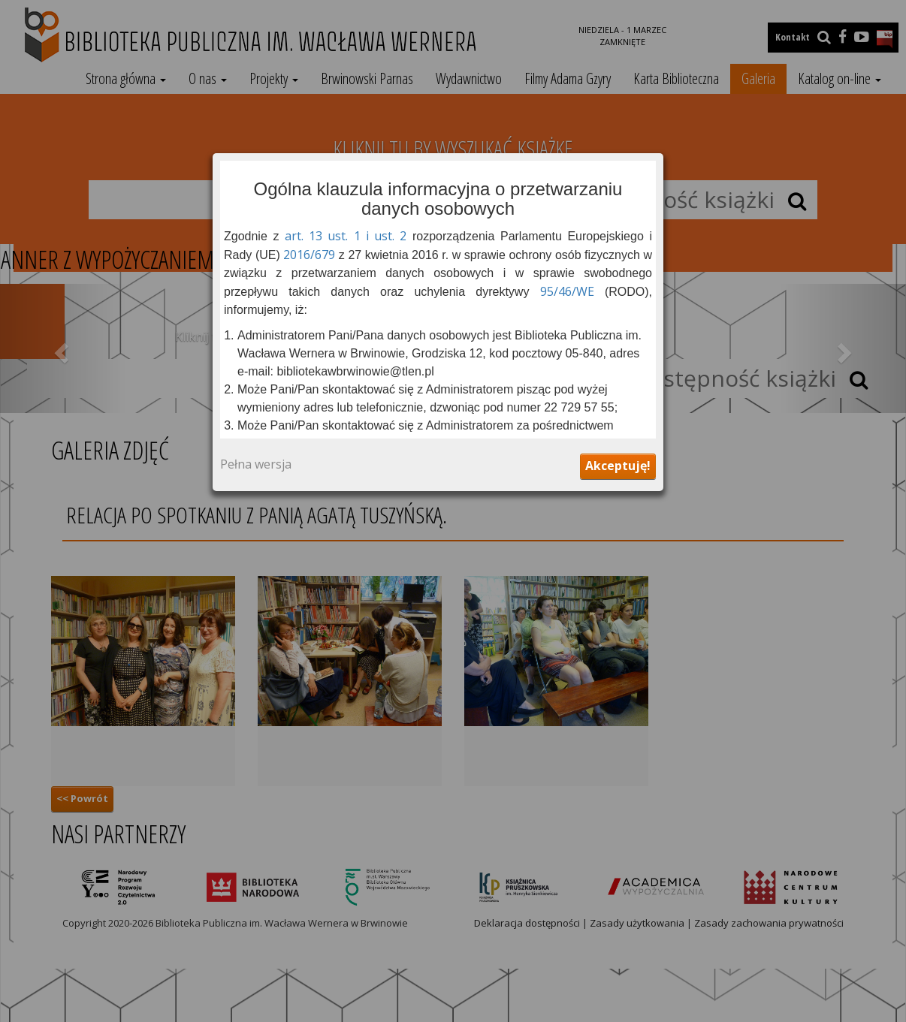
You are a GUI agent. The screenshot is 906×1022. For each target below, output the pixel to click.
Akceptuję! (618, 465)
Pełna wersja (255, 464)
